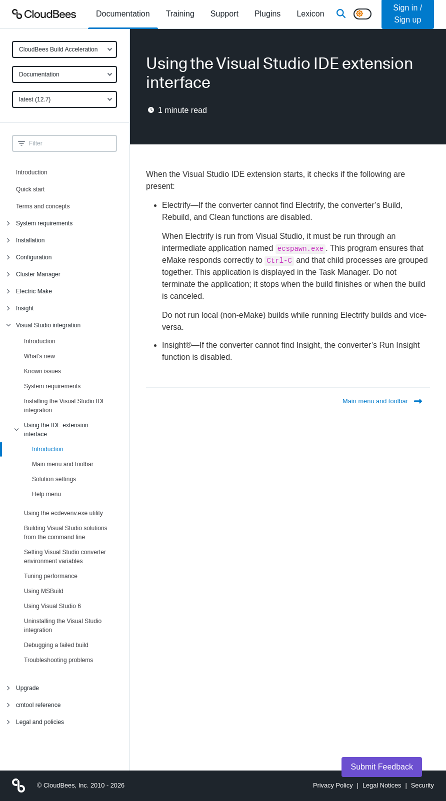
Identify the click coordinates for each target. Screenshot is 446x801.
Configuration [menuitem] (34, 257)
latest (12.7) (34, 99)
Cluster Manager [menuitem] (38, 274)
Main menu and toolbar (63, 464)
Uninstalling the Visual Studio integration (63, 626)
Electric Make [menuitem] (34, 291)
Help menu (46, 494)
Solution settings (54, 479)
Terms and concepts (43, 206)
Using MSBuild (44, 591)
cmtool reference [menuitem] (38, 705)
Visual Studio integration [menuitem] (48, 325)
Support (224, 13)
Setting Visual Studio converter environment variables (65, 557)
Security (422, 785)
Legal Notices (382, 785)
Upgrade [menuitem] (27, 688)
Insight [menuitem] (25, 308)
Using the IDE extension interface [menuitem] (56, 430)
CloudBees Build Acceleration (58, 49)
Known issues (42, 371)
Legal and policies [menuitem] (40, 722)
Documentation (39, 74)
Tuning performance (51, 576)
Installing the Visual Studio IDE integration (65, 406)
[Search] (341, 14)
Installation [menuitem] (30, 240)
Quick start (30, 189)
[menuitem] (123, 14)
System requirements (52, 386)
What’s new (39, 356)
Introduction (32, 172)
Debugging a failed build (56, 645)
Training (180, 13)
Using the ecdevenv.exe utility (63, 513)
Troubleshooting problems (58, 660)
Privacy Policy (333, 785)
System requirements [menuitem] (44, 223)
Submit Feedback (381, 767)
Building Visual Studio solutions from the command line (66, 533)
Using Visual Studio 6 (52, 606)
